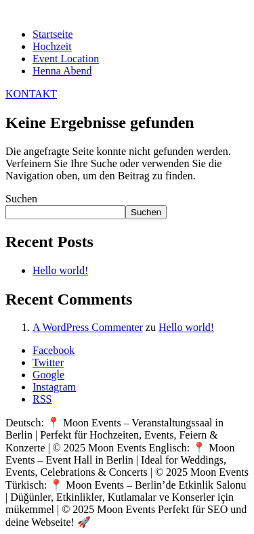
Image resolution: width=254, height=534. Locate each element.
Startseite (53, 34)
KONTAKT (31, 93)
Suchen (21, 198)
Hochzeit (52, 46)
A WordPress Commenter (88, 327)
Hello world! (60, 270)
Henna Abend (62, 70)
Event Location (66, 58)
